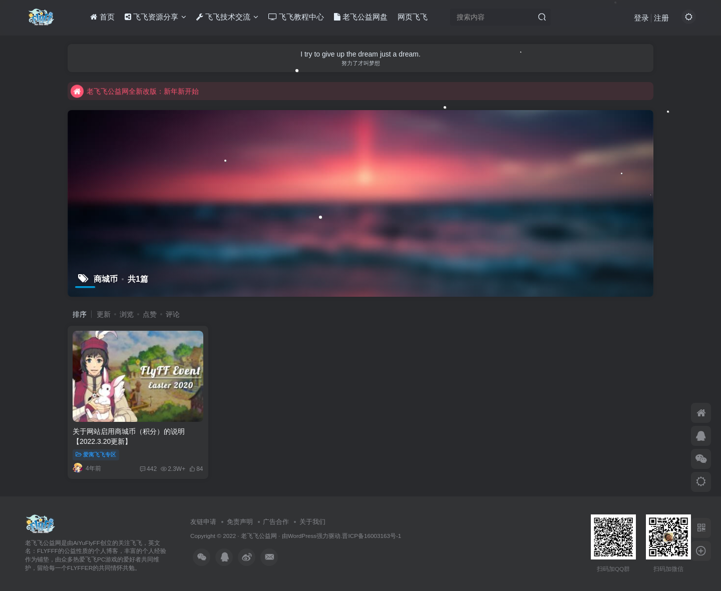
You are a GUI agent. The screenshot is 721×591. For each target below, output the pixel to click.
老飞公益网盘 (361, 17)
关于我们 (312, 521)
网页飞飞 (413, 17)
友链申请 (203, 521)
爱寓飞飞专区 (96, 454)
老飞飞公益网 (259, 535)
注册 (661, 18)
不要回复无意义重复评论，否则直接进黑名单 (149, 88)
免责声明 (240, 521)
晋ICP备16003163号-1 (371, 535)
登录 (641, 18)
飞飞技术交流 (227, 17)
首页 (102, 17)
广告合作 (276, 521)
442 (148, 468)
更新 (104, 314)
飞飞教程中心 (296, 17)
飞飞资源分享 (155, 17)
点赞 (150, 314)
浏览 (127, 314)
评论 (173, 314)
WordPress (302, 535)
